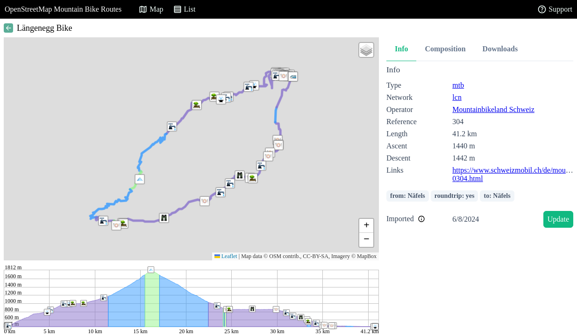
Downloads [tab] (500, 49)
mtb (458, 85)
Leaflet (225, 256)
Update (558, 219)
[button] (139, 179)
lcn (457, 97)
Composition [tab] (445, 49)
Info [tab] (401, 49)
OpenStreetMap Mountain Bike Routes (63, 9)
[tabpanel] (479, 148)
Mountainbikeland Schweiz (493, 109)
